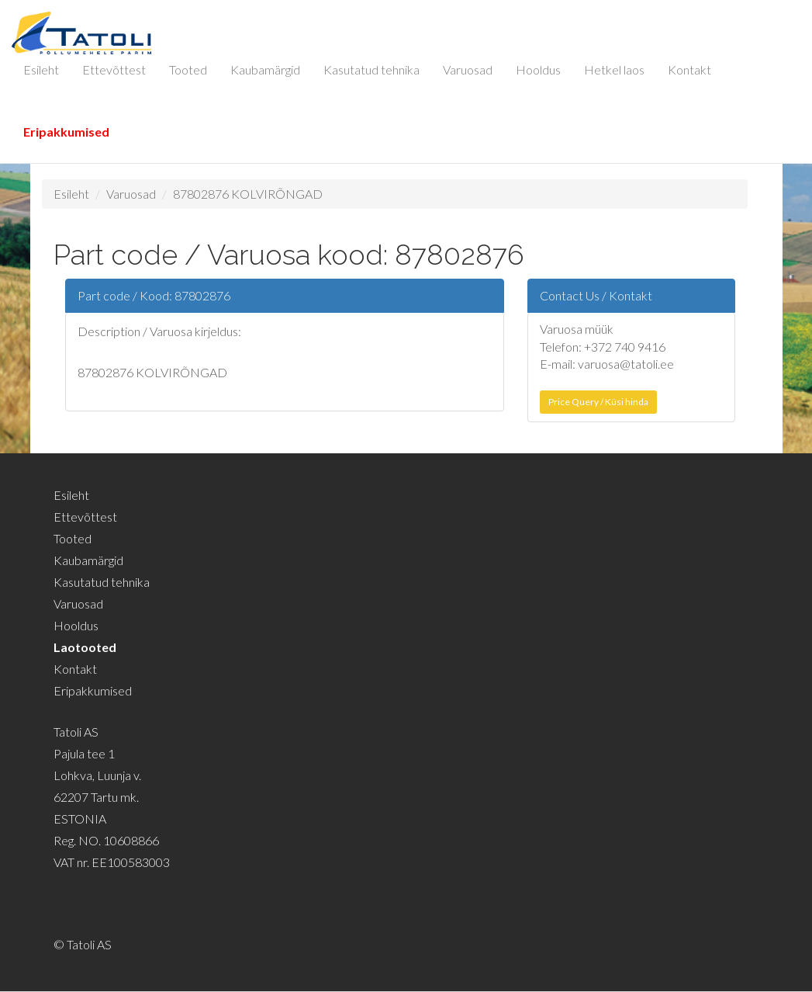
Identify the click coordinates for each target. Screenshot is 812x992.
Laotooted (85, 647)
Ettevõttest (114, 69)
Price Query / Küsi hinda (598, 402)
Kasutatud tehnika (371, 69)
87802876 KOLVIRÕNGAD (248, 193)
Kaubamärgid (265, 69)
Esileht (41, 69)
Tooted (188, 69)
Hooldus (538, 69)
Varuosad (467, 69)
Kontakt (689, 69)
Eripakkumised (66, 131)
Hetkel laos (614, 69)
